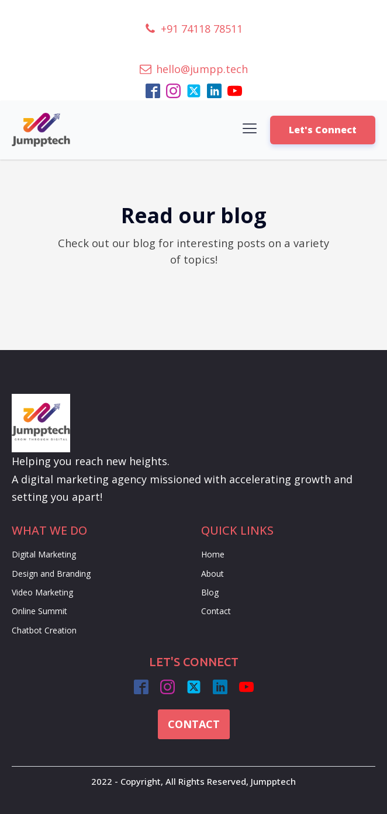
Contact (216, 610)
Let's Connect (323, 129)
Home (212, 554)
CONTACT (194, 724)
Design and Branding (51, 573)
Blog (210, 592)
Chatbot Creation (44, 630)
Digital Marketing (44, 554)
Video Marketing (42, 592)
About (212, 573)
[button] (193, 28)
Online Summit (39, 610)
